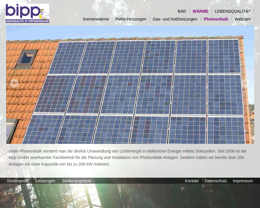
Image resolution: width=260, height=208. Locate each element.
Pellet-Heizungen (133, 19)
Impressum (243, 181)
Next (245, 83)
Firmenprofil (18, 181)
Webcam (244, 19)
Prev (14, 83)
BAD (183, 11)
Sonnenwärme (97, 19)
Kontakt (191, 181)
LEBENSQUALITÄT (234, 11)
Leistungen (46, 181)
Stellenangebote (77, 181)
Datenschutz (216, 181)
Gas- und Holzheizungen (177, 19)
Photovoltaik (218, 19)
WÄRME (202, 11)
